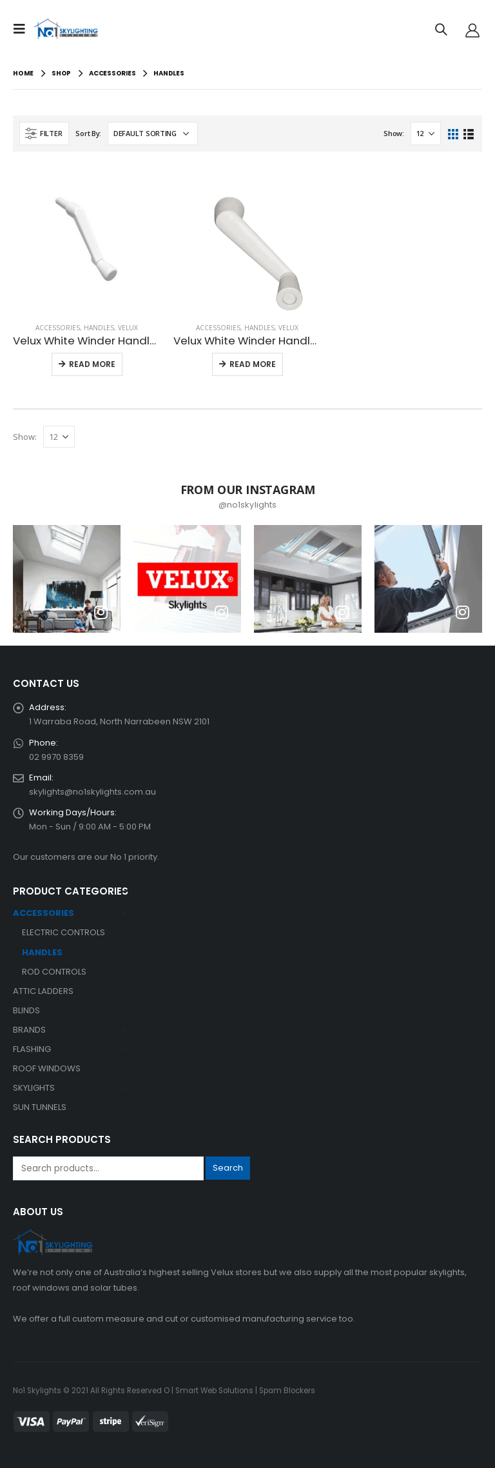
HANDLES (99, 327)
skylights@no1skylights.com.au (92, 792)
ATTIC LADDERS (43, 991)
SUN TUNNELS (39, 1107)
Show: (393, 133)
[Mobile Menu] (23, 29)
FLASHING (32, 1049)
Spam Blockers (287, 1390)
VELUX (128, 327)
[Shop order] (153, 133)
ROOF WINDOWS (47, 1068)
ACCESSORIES (57, 327)
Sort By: (88, 133)
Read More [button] (92, 364)
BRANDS (29, 1030)
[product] (86, 238)
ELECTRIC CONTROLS (63, 932)
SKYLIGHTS (34, 1088)
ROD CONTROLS (54, 972)
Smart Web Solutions (214, 1390)
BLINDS (26, 1010)
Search (228, 1168)
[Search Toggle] (441, 29)
